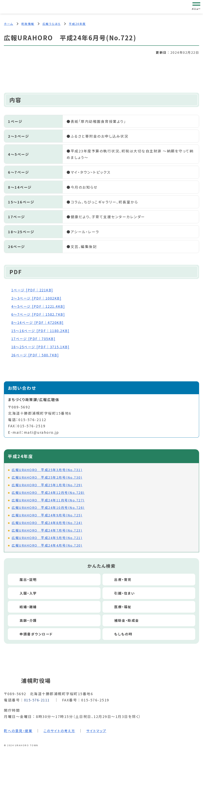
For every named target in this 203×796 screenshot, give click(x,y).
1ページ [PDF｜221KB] (34, 290)
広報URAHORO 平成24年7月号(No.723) (47, 530)
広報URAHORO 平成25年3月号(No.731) (47, 469)
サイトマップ (100, 730)
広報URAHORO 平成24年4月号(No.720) (47, 545)
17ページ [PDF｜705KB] (35, 338)
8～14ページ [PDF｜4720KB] (39, 322)
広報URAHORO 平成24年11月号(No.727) (48, 499)
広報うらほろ (52, 24)
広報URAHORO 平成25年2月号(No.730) (47, 477)
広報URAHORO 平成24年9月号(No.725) (47, 515)
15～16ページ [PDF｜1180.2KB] (43, 330)
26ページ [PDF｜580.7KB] (37, 354)
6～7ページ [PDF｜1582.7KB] (40, 314)
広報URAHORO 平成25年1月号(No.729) (47, 484)
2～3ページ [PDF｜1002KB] (38, 298)
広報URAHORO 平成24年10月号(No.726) (48, 507)
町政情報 (27, 24)
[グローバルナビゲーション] (196, 6)
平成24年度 (77, 24)
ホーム (8, 24)
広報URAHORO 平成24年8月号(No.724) (47, 522)
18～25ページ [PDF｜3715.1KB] (43, 346)
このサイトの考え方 (62, 730)
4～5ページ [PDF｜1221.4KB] (40, 306)
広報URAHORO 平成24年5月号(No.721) (47, 537)
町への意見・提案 (19, 730)
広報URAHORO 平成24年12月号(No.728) (48, 492)
